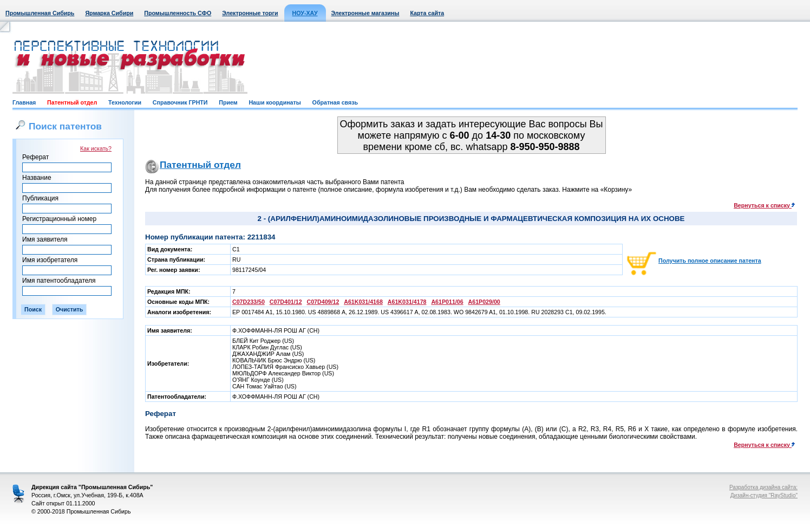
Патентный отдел (72, 102)
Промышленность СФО (177, 13)
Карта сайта (427, 13)
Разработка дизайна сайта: (763, 487)
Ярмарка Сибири (109, 13)
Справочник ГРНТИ (180, 102)
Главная (24, 102)
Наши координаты (275, 102)
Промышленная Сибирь (39, 13)
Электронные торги (250, 13)
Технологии (124, 102)
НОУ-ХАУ (305, 13)
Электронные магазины (365, 13)
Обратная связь (335, 102)
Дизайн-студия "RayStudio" (764, 495)
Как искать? (96, 148)
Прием (228, 102)
